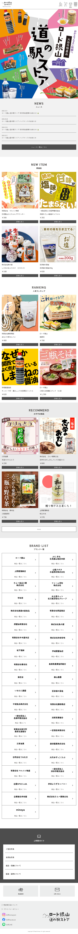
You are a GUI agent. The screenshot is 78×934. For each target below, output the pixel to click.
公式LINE (7, 924)
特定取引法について (10, 905)
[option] (39, 53)
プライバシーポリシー (11, 909)
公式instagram (9, 915)
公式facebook (9, 920)
